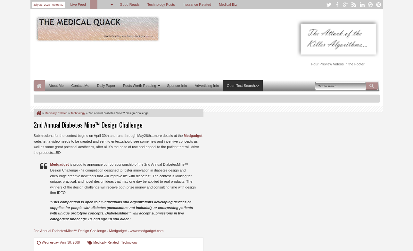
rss (354, 4)
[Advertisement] (150, 60)
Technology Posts (161, 4)
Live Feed (78, 4)
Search (372, 86)
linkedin (362, 4)
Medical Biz (228, 4)
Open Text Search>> (243, 86)
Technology (129, 242)
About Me (56, 86)
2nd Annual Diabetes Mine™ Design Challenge (88, 125)
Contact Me (80, 86)
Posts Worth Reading (139, 86)
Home (39, 85)
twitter (329, 4)
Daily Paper (106, 86)
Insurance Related (197, 4)
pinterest (379, 4)
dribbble (370, 4)
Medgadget (193, 136)
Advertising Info (207, 86)
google (345, 4)
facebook (337, 4)
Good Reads (130, 4)
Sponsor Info (177, 86)
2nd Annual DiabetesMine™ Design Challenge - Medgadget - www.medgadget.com (99, 231)
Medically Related (106, 242)
